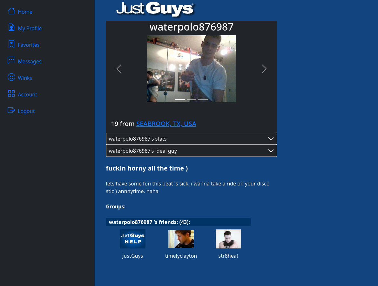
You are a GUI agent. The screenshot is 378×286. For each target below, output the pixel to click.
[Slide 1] (180, 99)
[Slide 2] (191, 99)
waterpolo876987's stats (138, 138)
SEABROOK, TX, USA (166, 123)
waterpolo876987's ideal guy (143, 150)
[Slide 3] (203, 99)
